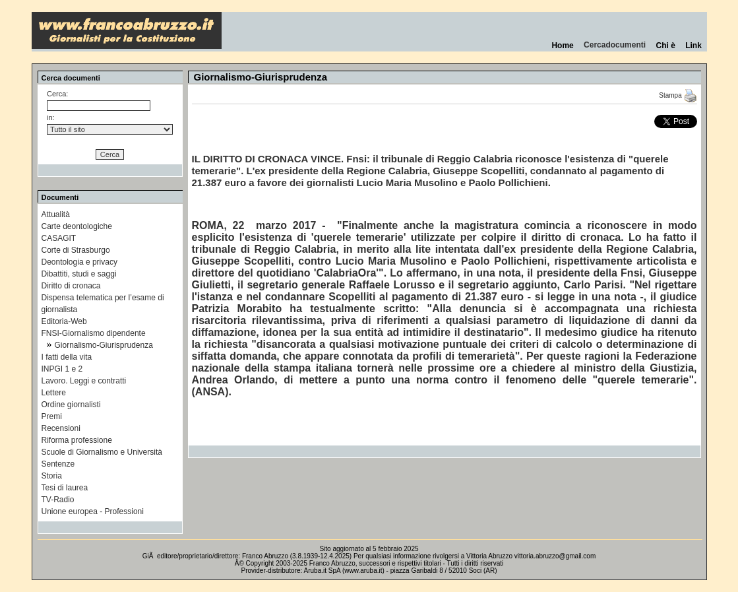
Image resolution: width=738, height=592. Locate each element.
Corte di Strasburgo (76, 250)
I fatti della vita (67, 357)
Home (562, 45)
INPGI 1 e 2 (62, 369)
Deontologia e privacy (79, 262)
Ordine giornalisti (71, 404)
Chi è (666, 45)
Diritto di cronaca (71, 285)
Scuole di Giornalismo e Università (102, 452)
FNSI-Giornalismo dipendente (94, 333)
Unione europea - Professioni (93, 511)
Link (693, 45)
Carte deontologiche (77, 226)
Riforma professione (77, 440)
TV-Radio (58, 499)
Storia (52, 475)
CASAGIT (59, 238)
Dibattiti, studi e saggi (79, 274)
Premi (52, 416)
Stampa (677, 95)
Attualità (56, 214)
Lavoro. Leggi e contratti (84, 380)
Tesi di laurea (65, 487)
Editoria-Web (64, 321)
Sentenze (58, 464)
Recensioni (61, 428)
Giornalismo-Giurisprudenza (104, 345)
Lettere (54, 392)
